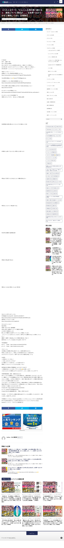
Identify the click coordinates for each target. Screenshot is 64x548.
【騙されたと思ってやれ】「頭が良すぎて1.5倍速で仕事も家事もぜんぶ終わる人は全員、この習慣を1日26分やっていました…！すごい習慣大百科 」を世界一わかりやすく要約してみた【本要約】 (32, 529)
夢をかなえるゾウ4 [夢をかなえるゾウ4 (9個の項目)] (57, 182)
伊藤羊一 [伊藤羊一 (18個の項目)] (48, 173)
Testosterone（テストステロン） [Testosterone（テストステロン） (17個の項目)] (53, 129)
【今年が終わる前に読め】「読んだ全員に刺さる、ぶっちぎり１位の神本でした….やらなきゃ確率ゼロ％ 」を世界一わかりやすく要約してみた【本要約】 (57, 260)
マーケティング (5, 6)
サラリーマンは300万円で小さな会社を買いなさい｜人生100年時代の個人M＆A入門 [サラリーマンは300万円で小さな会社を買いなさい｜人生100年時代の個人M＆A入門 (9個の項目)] (54, 146)
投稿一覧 (19, 438)
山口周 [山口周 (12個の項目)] (55, 191)
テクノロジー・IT (50, 42)
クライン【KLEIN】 (52, 58)
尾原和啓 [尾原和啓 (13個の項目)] (48, 191)
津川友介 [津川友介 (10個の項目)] (54, 209)
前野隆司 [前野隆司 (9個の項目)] (55, 179)
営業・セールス (50, 93)
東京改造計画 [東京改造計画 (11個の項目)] (49, 203)
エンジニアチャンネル (52, 54)
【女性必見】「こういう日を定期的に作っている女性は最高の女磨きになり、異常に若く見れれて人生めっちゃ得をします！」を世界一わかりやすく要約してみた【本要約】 (52, 528)
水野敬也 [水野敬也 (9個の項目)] (48, 209)
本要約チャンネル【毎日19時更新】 (20, 20)
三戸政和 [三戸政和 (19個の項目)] (48, 163)
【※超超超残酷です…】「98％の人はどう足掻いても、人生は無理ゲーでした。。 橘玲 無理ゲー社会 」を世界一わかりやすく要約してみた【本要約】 (52, 501)
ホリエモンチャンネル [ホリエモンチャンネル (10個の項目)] (51, 158)
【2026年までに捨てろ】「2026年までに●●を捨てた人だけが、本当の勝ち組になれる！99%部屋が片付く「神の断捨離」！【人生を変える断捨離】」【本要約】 (57, 242)
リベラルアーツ (50, 86)
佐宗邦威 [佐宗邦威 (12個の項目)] (56, 176)
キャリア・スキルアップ (52, 33)
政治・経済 (49, 99)
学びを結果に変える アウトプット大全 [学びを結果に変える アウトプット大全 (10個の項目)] (53, 185)
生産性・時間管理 (50, 102)
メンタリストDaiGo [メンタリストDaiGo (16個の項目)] (50, 161)
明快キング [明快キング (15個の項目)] (49, 194)
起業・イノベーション (51, 115)
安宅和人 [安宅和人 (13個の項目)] (56, 188)
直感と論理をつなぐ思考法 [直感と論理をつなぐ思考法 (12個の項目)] (52, 211)
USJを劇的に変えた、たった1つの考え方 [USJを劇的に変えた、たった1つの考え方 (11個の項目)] (53, 133)
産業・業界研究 (50, 105)
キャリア (11, 6)
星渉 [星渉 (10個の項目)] (55, 194)
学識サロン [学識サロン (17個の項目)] (49, 188)
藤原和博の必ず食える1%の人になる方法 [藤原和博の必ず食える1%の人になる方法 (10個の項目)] (53, 218)
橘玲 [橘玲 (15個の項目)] (54, 206)
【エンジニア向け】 (57, 6)
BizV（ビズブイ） (12, 545)
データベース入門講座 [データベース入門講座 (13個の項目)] (51, 152)
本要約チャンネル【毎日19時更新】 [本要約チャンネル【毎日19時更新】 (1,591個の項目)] (53, 197)
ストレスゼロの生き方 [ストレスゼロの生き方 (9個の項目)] (51, 149)
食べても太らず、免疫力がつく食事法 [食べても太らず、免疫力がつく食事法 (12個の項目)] (53, 221)
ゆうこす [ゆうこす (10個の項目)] (48, 139)
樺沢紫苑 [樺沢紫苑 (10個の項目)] (48, 206)
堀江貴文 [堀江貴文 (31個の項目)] (48, 182)
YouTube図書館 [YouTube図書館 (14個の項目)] (50, 136)
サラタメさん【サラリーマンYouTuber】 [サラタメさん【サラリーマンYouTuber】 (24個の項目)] (53, 142)
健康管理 (30, 6)
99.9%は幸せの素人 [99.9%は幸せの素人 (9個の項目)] (50, 127)
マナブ (49, 69)
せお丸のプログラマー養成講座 (54, 65)
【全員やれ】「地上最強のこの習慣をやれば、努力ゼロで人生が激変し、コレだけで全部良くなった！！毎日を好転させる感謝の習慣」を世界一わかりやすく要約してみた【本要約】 (57, 232)
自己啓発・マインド (51, 112)
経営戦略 (48, 109)
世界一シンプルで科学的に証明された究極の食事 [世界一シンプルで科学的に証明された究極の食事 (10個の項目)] (53, 167)
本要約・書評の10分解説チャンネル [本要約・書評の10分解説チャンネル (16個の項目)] (53, 200)
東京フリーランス (51, 72)
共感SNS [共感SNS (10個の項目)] (48, 179)
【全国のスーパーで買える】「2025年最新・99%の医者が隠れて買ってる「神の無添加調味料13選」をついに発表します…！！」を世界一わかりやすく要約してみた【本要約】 (25, 452)
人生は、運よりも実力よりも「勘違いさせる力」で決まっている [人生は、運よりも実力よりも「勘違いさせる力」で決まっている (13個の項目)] (53, 171)
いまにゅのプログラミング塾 (54, 51)
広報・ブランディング (46, 6)
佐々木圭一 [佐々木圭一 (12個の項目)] (49, 176)
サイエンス (49, 39)
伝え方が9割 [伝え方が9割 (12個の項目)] (56, 173)
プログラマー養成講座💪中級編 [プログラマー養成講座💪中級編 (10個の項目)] (53, 155)
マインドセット (37, 6)
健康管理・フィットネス (52, 89)
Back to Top (32, 540)
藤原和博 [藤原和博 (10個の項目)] (55, 214)
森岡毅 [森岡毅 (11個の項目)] (56, 203)
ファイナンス (24, 6)
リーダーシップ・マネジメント (53, 83)
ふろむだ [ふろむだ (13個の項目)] (57, 136)
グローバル (10, 20)
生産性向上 (17, 6)
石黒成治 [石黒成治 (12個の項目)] (48, 214)
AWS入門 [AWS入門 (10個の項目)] (58, 127)
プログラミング (50, 49)
